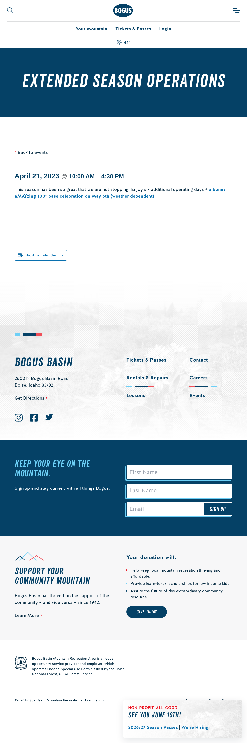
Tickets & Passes (133, 29)
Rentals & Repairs (147, 377)
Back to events (33, 152)
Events (197, 395)
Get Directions (29, 398)
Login (165, 29)
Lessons (135, 395)
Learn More (27, 615)
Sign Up (218, 509)
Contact (198, 360)
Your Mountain (91, 29)
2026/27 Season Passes (153, 727)
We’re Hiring (195, 727)
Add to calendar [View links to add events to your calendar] (41, 255)
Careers (198, 377)
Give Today (146, 612)
